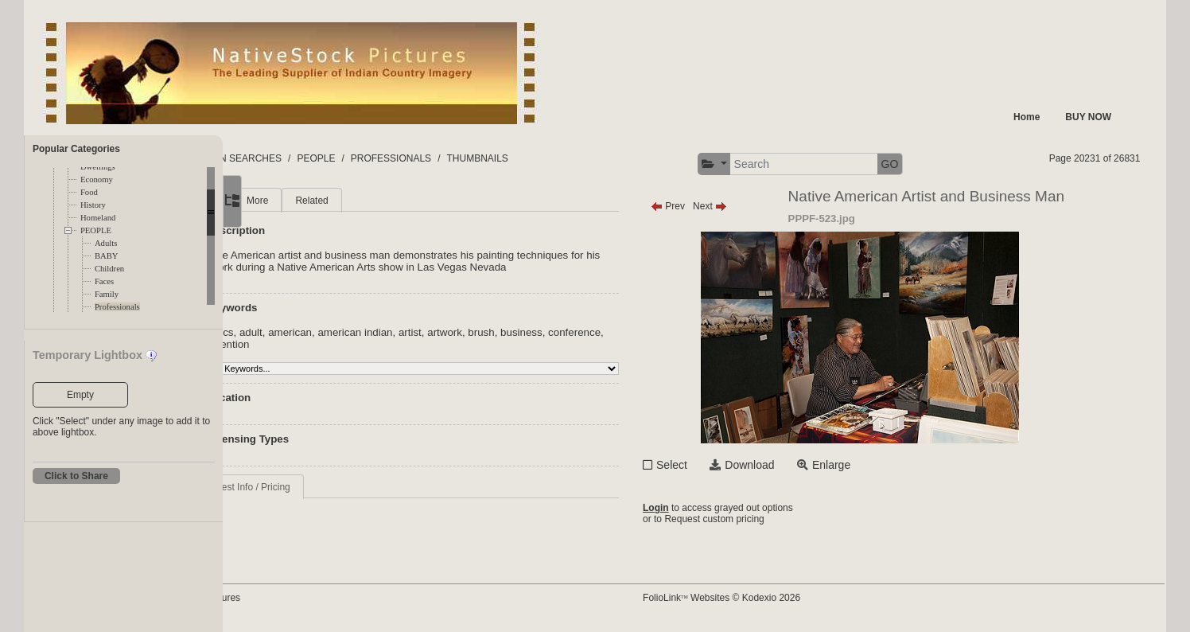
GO (961, 164)
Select (743, 464)
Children (109, 268)
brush (570, 332)
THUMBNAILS (631, 158)
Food (89, 192)
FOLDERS (298, 158)
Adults (106, 243)
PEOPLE (95, 230)
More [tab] (346, 200)
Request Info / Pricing (333, 487)
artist (499, 332)
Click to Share (76, 476)
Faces (104, 281)
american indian (443, 332)
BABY (107, 256)
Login (727, 507)
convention (370, 344)
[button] (785, 164)
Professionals (117, 306)
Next (781, 206)
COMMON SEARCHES (385, 158)
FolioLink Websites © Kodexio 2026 (793, 597)
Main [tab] (298, 200)
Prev (739, 206)
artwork (533, 332)
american (379, 332)
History (93, 205)
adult (340, 332)
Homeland (97, 217)
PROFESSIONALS (544, 158)
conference (313, 344)
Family (107, 294)
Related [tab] (400, 200)
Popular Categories (76, 148)
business (610, 332)
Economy (96, 179)
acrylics (304, 332)
